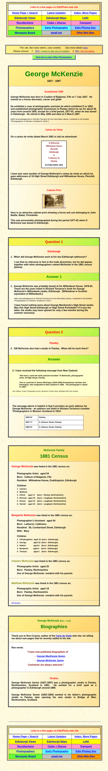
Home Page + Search (25, 12)
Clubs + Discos (56, 22)
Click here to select (54, 57)
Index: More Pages (85, 12)
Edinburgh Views (25, 18)
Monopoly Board (25, 32)
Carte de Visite (64, 636)
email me (56, 32)
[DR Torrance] (15, 603)
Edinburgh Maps (56, 18)
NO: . (85, 51)
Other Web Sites (85, 32)
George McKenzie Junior (50, 660)
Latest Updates (56, 12)
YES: (52, 51)
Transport (85, 22)
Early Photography (56, 27)
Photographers (25, 27)
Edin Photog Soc (85, 27)
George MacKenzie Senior (51, 656)
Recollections (25, 22)
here (85, 48)
